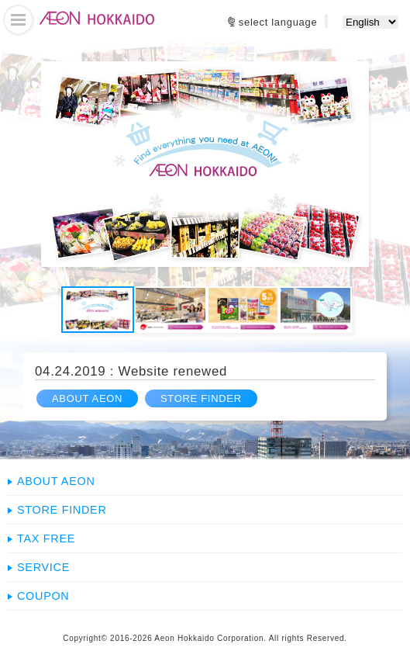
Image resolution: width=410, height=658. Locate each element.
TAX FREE (46, 538)
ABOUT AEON (87, 398)
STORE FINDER (201, 398)
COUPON (43, 596)
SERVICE (43, 567)
